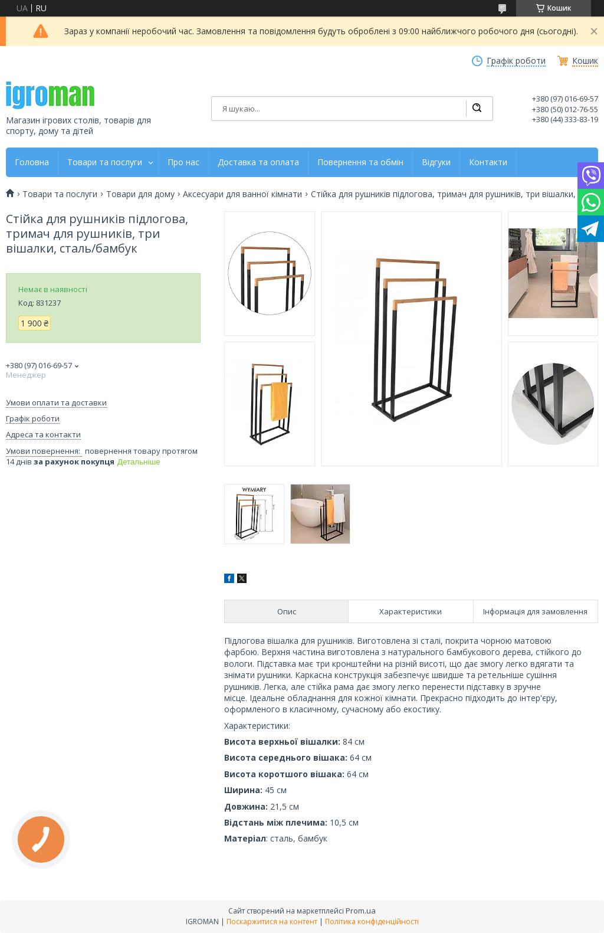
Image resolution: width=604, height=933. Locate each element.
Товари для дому (140, 194)
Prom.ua (361, 910)
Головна (32, 162)
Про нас (183, 162)
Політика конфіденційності (372, 921)
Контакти (488, 162)
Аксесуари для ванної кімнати (242, 194)
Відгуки (436, 162)
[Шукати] (476, 108)
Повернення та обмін (360, 162)
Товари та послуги (104, 162)
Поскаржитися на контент (271, 921)
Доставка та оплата (258, 162)
